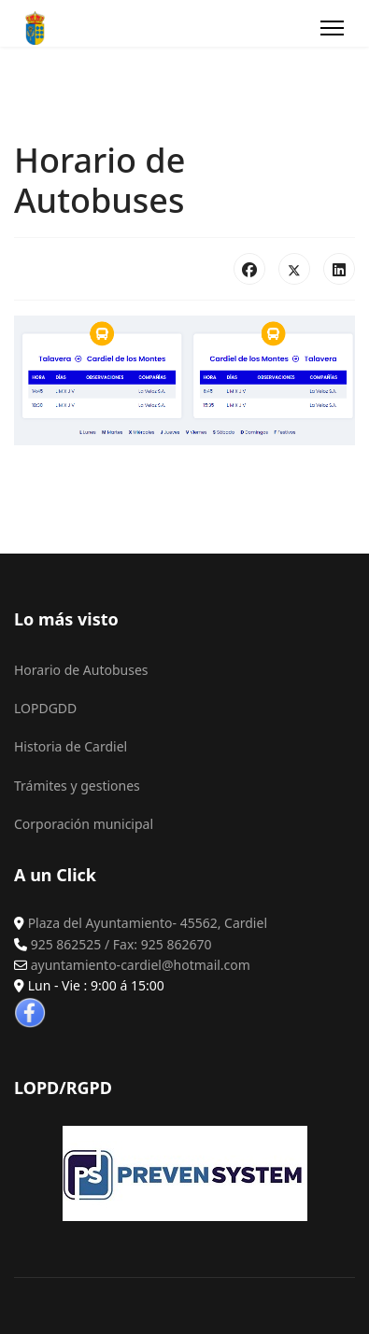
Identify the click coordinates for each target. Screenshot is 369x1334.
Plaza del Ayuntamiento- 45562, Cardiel (147, 923)
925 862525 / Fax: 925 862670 (121, 944)
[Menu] (332, 28)
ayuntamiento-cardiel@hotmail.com (140, 965)
